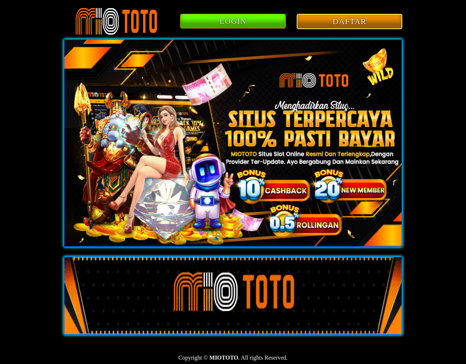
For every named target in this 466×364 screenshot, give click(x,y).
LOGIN (233, 21)
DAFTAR (350, 21)
